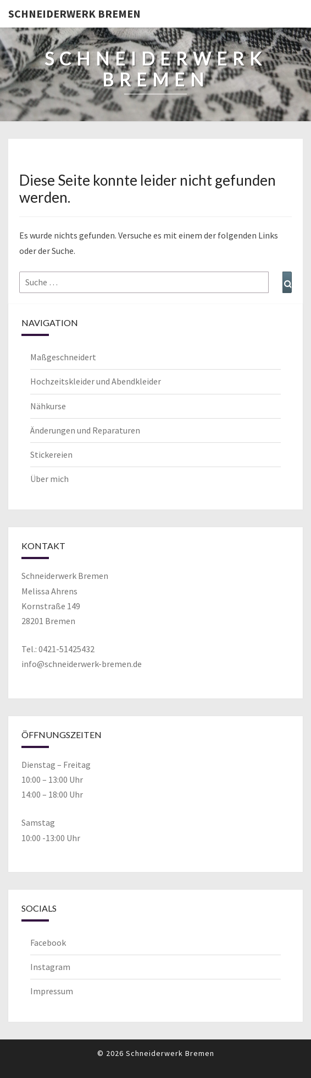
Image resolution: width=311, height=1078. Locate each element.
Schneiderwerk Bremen (74, 13)
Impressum (51, 990)
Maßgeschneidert (63, 356)
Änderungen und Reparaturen (85, 430)
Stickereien (51, 454)
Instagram (50, 966)
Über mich (49, 478)
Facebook (48, 942)
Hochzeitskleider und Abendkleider (95, 381)
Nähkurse (48, 405)
